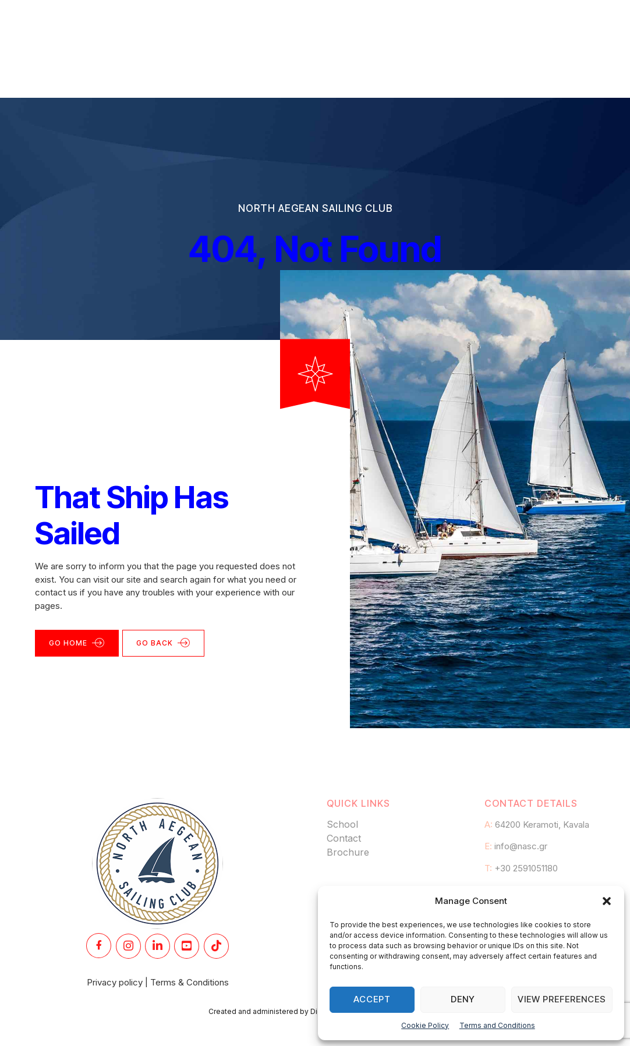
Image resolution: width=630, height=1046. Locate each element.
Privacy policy (115, 941)
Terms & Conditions (189, 941)
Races (269, 25)
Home (143, 25)
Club (322, 25)
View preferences (562, 999)
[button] (607, 901)
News (431, 25)
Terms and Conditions (497, 1025)
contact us (56, 551)
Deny (463, 999)
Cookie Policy (425, 1025)
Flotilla (376, 25)
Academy (206, 25)
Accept (372, 999)
